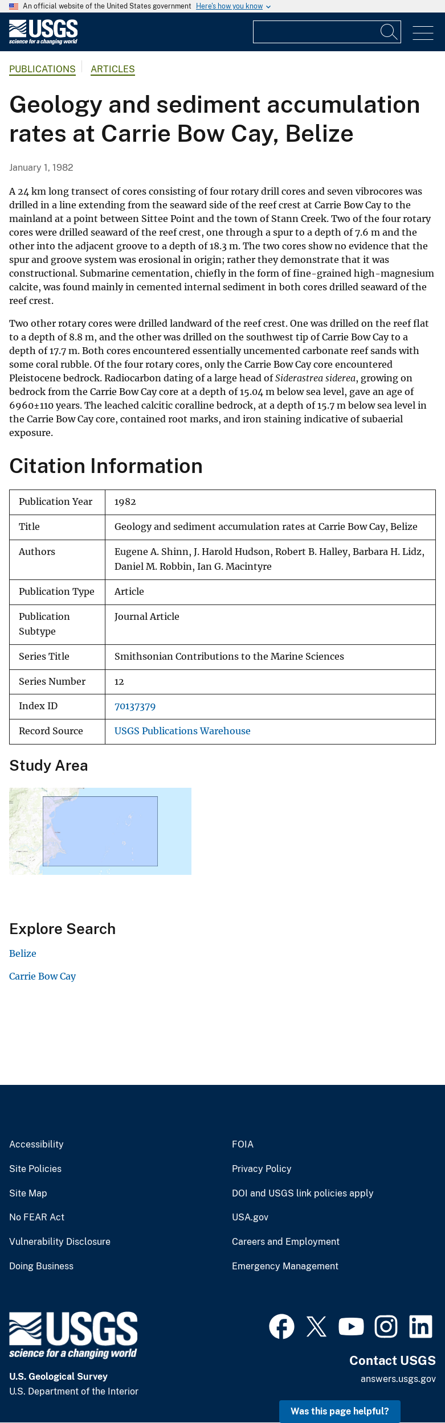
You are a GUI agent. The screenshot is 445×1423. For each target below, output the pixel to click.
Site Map (28, 1193)
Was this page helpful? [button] (340, 1411)
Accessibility (36, 1145)
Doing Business (41, 1266)
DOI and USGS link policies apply (303, 1193)
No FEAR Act (36, 1217)
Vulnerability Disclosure (60, 1242)
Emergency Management (285, 1266)
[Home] (43, 41)
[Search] (389, 31)
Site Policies (35, 1169)
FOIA (243, 1145)
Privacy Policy (262, 1169)
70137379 (135, 706)
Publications (42, 69)
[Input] (327, 31)
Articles (113, 69)
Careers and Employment (286, 1242)
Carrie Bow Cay (42, 976)
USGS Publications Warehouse (183, 731)
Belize (22, 953)
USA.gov (250, 1217)
